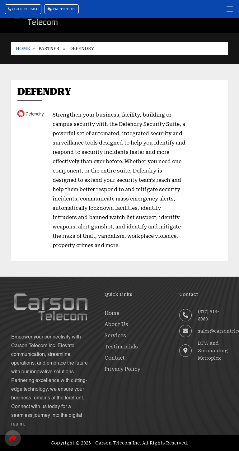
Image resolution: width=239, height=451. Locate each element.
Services (115, 335)
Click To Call (23, 9)
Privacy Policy (122, 369)
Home (23, 48)
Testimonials (121, 347)
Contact (115, 358)
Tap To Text (61, 9)
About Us (116, 324)
